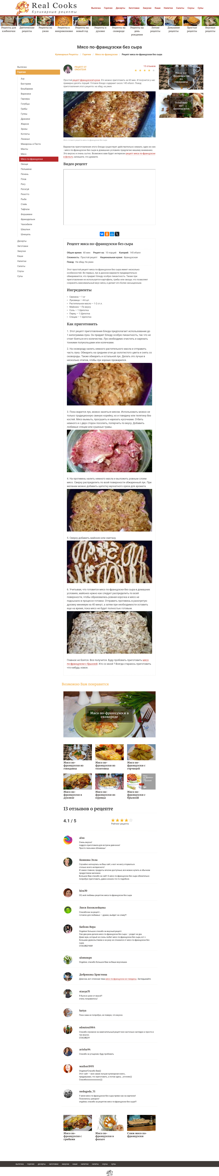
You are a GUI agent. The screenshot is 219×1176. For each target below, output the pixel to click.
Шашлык (25, 229)
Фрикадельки (28, 219)
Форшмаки (26, 214)
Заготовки (133, 8)
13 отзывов (149, 66)
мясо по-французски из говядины (121, 973)
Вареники (26, 93)
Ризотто (25, 194)
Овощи (24, 164)
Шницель (25, 234)
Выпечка (96, 8)
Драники (25, 119)
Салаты (180, 8)
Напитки (168, 8)
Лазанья (25, 139)
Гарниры (25, 98)
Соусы (191, 8)
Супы (200, 8)
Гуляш (24, 114)
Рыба (23, 199)
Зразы (24, 129)
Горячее (108, 8)
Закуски (147, 8)
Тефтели (25, 209)
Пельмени (26, 169)
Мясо (23, 154)
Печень (24, 174)
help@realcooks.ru (109, 1174)
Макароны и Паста (31, 144)
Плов (23, 179)
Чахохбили (26, 224)
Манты (24, 149)
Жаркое (25, 124)
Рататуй (25, 189)
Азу (22, 78)
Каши (157, 8)
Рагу (23, 184)
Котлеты (25, 134)
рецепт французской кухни (86, 80)
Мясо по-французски (32, 159)
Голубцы (25, 104)
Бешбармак (27, 88)
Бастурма (26, 83)
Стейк (24, 204)
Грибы (24, 109)
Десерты (120, 8)
